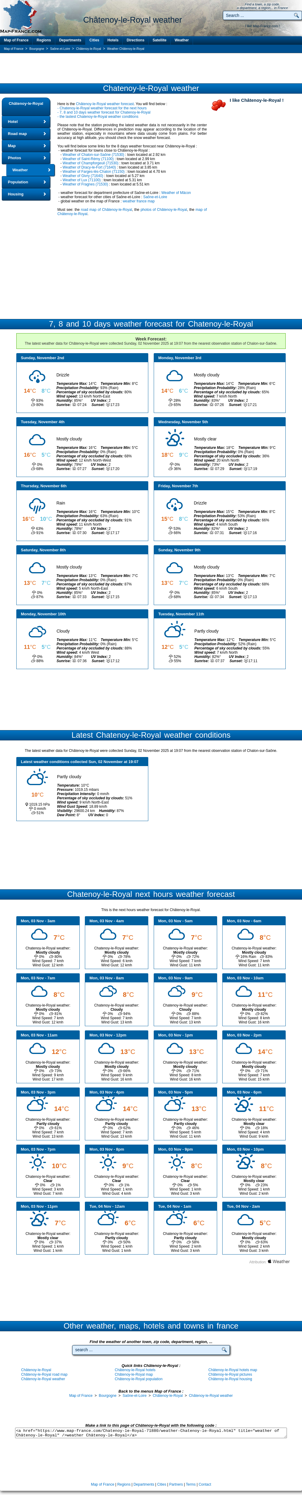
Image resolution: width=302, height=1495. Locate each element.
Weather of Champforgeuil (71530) (90, 163)
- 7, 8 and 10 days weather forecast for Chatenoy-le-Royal (103, 112)
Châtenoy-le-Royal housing (230, 1379)
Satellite (159, 40)
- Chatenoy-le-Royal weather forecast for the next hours (101, 108)
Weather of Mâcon (176, 193)
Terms (191, 1484)
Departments (70, 40)
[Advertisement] (151, 68)
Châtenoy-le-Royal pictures (230, 1374)
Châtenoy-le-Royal (26, 103)
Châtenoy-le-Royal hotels (135, 1370)
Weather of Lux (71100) (82, 180)
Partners (176, 1484)
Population (18, 182)
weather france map (139, 201)
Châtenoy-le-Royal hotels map (232, 1370)
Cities (94, 40)
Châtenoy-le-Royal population (138, 1379)
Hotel (13, 121)
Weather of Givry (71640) (83, 176)
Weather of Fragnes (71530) (85, 184)
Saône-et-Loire (155, 197)
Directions (135, 40)
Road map (17, 133)
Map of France (16, 40)
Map (12, 145)
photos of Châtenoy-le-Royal (163, 210)
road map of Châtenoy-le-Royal (106, 210)
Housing (16, 194)
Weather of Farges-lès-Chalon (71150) (93, 171)
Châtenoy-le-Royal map (134, 1374)
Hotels (113, 40)
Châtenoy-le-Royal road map (44, 1374)
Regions (44, 40)
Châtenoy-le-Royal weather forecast (104, 104)
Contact (205, 1484)
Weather (182, 40)
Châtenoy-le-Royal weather (43, 1379)
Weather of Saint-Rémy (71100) (88, 159)
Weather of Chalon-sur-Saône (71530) (93, 155)
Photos (14, 158)
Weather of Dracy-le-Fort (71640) (89, 167)
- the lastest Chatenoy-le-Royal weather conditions (97, 116)
